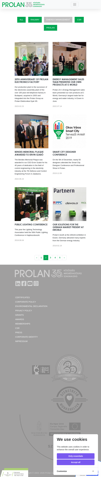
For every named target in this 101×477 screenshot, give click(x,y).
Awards (19, 319)
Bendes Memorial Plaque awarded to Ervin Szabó (29, 153)
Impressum (21, 341)
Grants (19, 315)
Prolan (50, 28)
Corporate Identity (26, 337)
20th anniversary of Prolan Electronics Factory (31, 80)
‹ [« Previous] (36, 257)
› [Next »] (64, 257)
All (21, 20)
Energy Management (58, 20)
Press (18, 332)
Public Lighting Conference (31, 224)
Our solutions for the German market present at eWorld (68, 227)
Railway (35, 20)
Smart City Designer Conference (64, 153)
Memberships (22, 324)
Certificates (22, 297)
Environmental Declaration (31, 306)
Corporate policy (25, 302)
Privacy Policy (23, 310)
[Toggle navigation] (74, 4)
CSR (79, 20)
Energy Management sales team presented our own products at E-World (68, 82)
